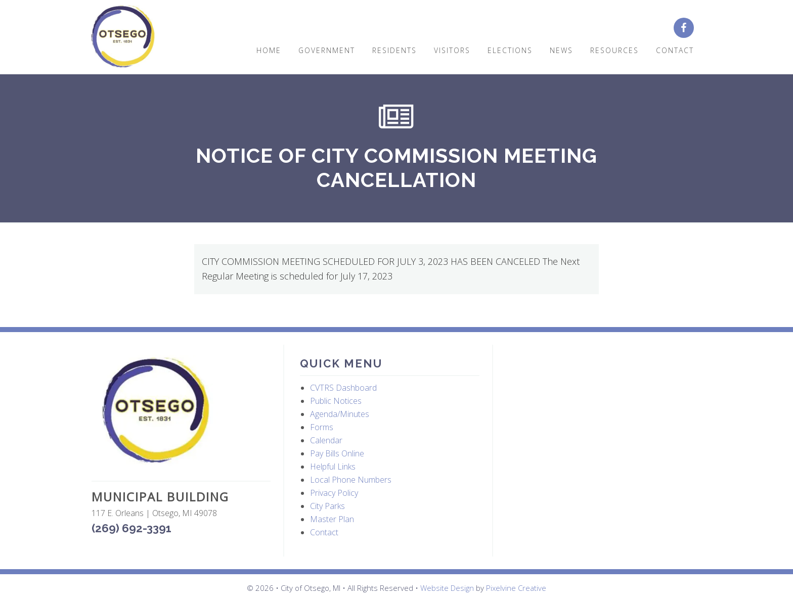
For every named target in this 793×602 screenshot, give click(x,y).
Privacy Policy (334, 492)
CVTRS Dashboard (343, 387)
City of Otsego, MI (123, 36)
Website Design (447, 588)
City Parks (327, 506)
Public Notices (336, 400)
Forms (321, 427)
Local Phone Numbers (350, 479)
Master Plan (332, 519)
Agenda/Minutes (339, 414)
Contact (324, 532)
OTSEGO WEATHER (599, 393)
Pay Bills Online (337, 453)
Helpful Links (333, 466)
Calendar (326, 440)
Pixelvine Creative (516, 588)
